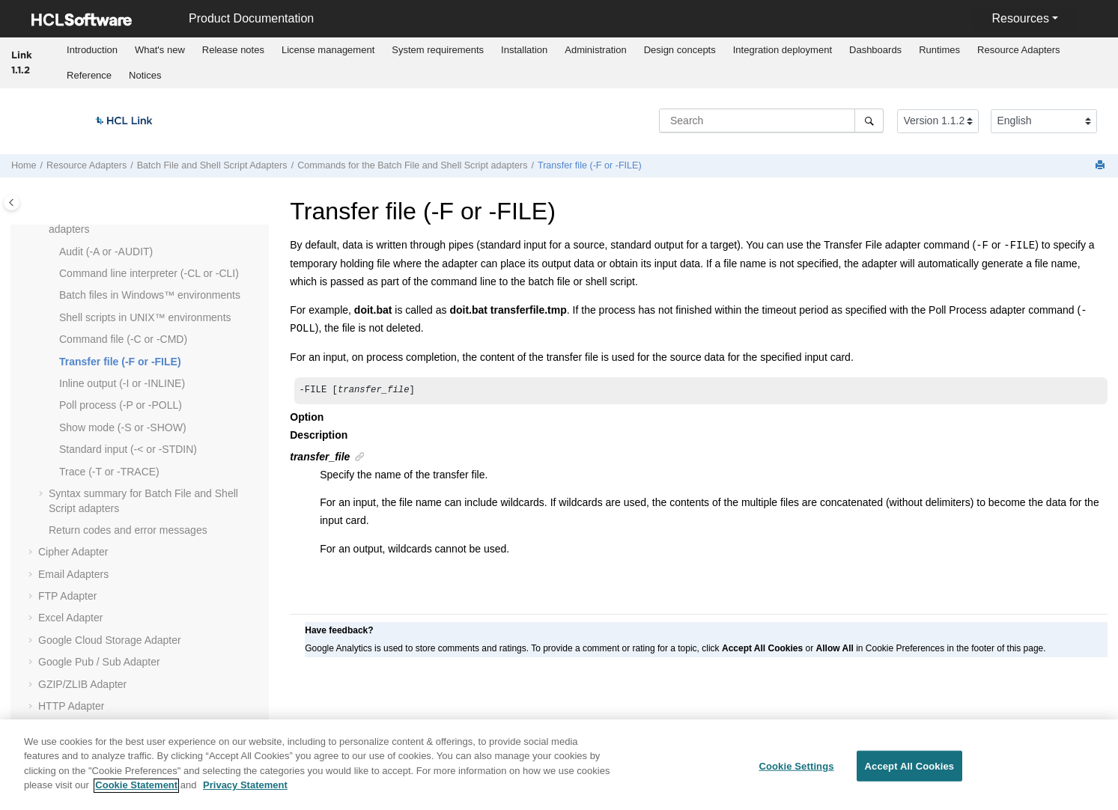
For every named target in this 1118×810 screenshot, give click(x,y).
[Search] (869, 121)
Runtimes (939, 49)
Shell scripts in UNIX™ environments (145, 317)
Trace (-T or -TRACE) (109, 472)
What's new (160, 49)
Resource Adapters (1018, 49)
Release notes (233, 49)
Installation (524, 49)
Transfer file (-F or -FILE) (590, 165)
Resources (1019, 18)
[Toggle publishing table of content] (11, 202)
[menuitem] (92, 50)
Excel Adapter (70, 618)
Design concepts (680, 49)
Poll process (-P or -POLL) (120, 405)
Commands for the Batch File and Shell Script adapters (412, 165)
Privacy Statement (245, 793)
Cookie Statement (136, 793)
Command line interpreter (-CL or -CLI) (149, 273)
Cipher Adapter (73, 552)
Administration (595, 49)
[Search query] (771, 121)
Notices (145, 75)
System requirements (438, 49)
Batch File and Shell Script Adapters (212, 165)
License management (328, 49)
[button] (53, 252)
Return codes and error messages (128, 530)
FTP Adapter (67, 596)
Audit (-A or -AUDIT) (106, 252)
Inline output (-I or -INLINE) (122, 383)
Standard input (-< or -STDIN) (128, 449)
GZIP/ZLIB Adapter (82, 684)
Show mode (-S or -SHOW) (122, 427)
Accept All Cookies (910, 773)
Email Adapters (73, 574)
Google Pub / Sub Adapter (99, 662)
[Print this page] (1101, 165)
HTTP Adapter (71, 706)
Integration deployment (782, 49)
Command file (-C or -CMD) (123, 339)
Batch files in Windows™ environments (149, 295)
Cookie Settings (796, 773)
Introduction (92, 49)
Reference (89, 75)
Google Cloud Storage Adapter (109, 640)
